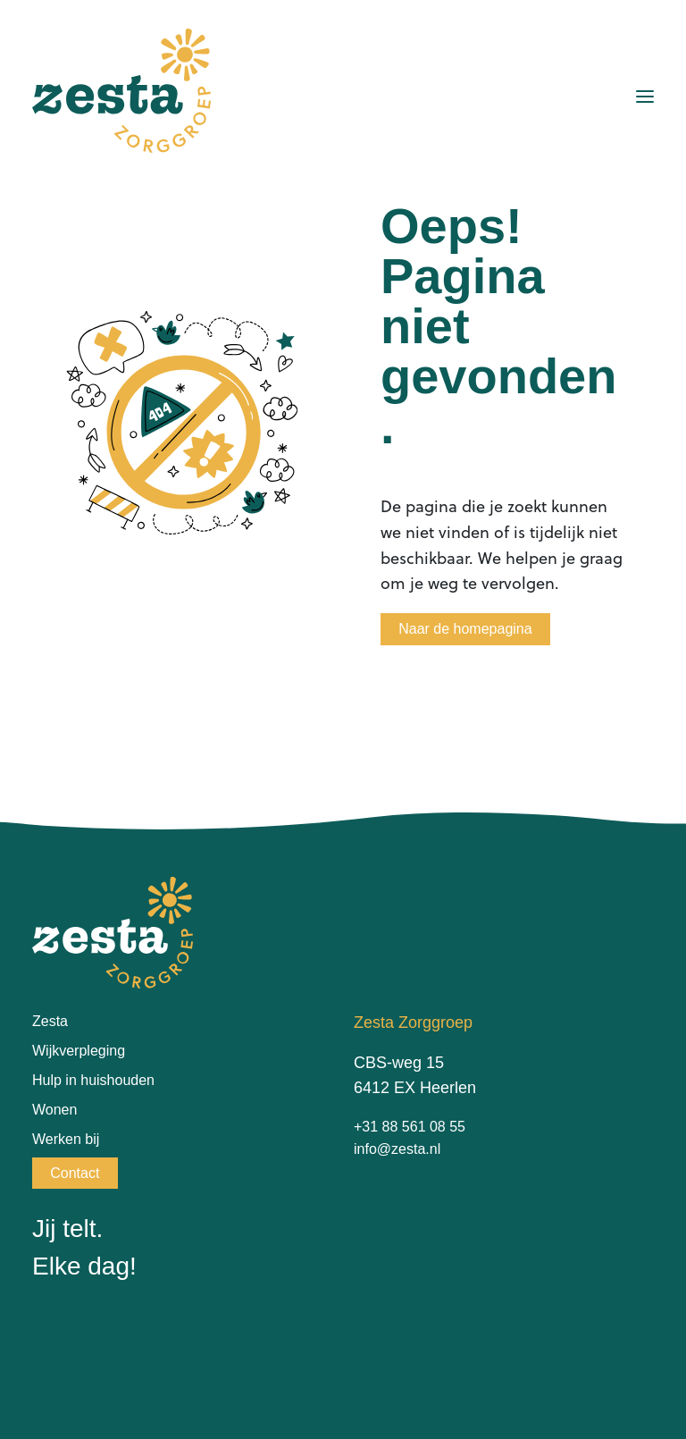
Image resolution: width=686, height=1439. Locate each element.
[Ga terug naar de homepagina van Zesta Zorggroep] (121, 91)
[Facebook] (44, 1333)
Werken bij (65, 1139)
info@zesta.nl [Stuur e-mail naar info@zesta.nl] (397, 1149)
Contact (74, 1173)
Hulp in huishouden (93, 1080)
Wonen (54, 1109)
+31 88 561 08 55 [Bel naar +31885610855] (409, 1126)
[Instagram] (83, 1333)
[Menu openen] (645, 96)
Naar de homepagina (464, 628)
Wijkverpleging (78, 1050)
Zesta (50, 1021)
